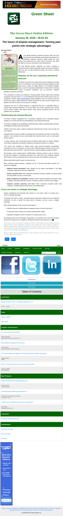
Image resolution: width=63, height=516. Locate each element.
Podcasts (57, 508)
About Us (26, 252)
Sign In (58, 245)
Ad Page (47, 248)
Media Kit (18, 252)
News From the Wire (32, 508)
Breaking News (43, 508)
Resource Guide (37, 248)
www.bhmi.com (24, 230)
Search (59, 252)
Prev (7, 239)
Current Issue (31, 279)
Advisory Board (48, 510)
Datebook (17, 248)
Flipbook (22, 508)
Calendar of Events (15, 510)
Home (3, 248)
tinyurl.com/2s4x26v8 (23, 98)
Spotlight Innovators (6, 252)
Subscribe (5, 245)
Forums (10, 248)
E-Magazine (26, 248)
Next (13, 239)
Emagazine (15, 508)
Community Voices (27, 510)
